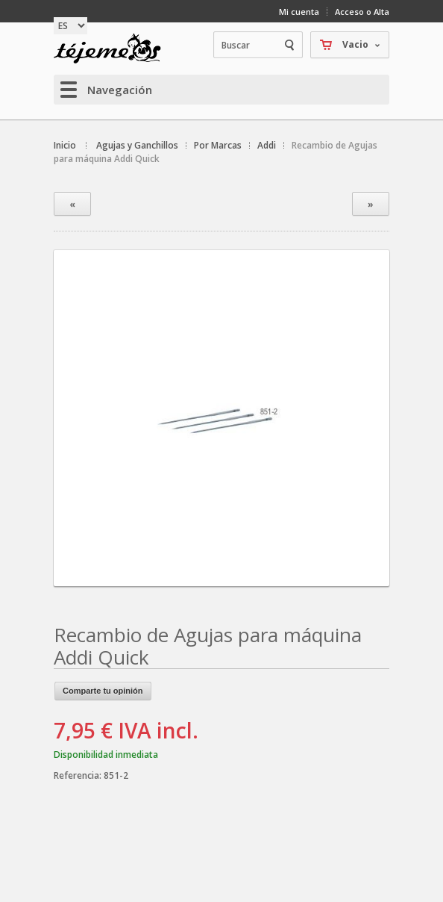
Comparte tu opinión (103, 690)
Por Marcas (218, 145)
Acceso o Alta (362, 11)
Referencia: (79, 775)
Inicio (65, 145)
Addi (266, 145)
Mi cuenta (299, 11)
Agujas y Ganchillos (137, 145)
